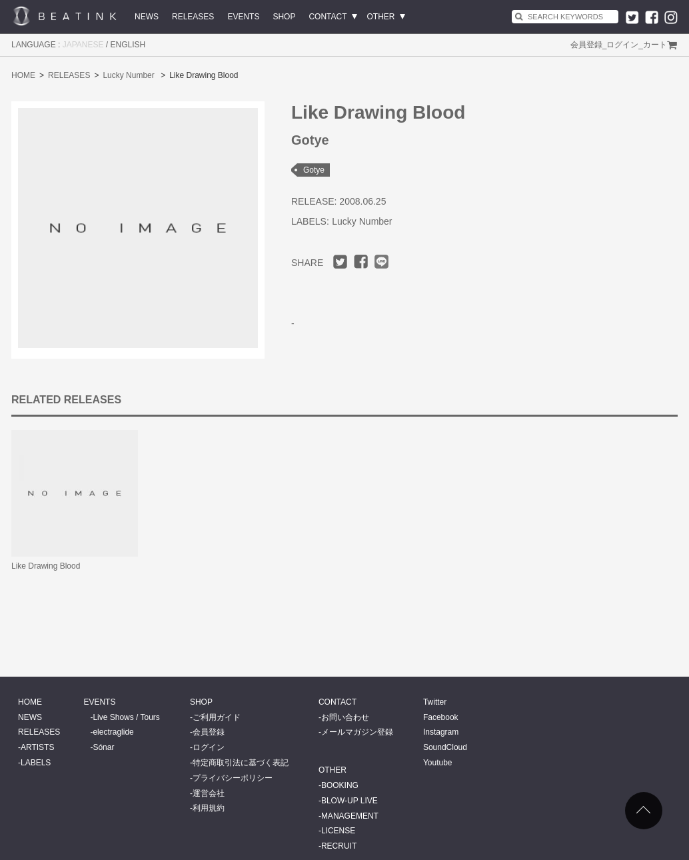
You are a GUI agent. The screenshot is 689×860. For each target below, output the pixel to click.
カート (655, 44)
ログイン (622, 44)
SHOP (284, 16)
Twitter (434, 702)
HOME (23, 75)
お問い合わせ (345, 717)
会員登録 (586, 44)
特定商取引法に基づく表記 (241, 762)
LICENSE (338, 830)
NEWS (147, 16)
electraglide (113, 732)
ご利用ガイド (217, 717)
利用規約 (209, 808)
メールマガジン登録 (357, 732)
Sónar (103, 747)
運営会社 (209, 793)
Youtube (437, 762)
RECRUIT (338, 846)
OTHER (381, 16)
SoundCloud (445, 747)
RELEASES (193, 16)
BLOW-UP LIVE (349, 800)
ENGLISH (128, 44)
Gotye (314, 170)
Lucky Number (128, 75)
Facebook (440, 717)
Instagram (440, 732)
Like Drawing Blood (45, 566)
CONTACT (327, 16)
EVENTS (243, 16)
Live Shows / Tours (126, 717)
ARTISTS (37, 747)
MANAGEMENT (349, 816)
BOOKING (339, 785)
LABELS (36, 762)
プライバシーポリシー (233, 778)
